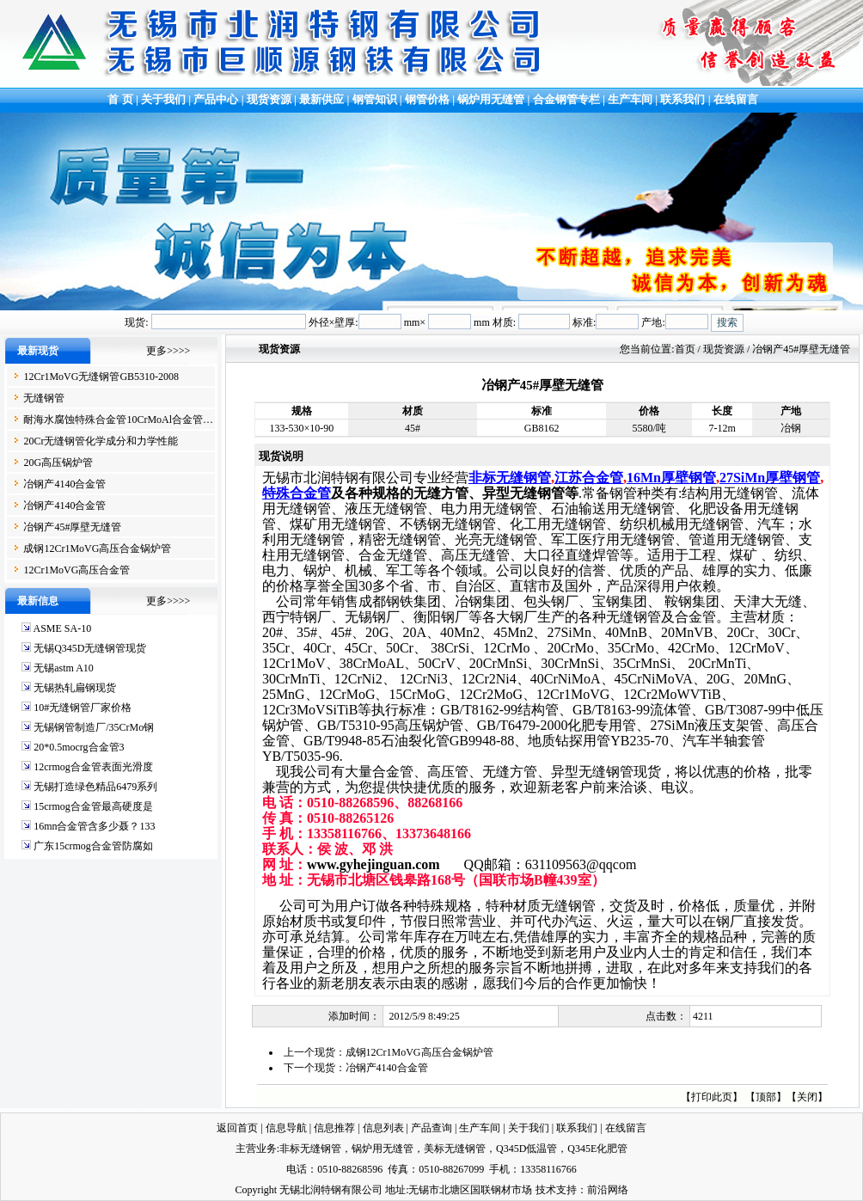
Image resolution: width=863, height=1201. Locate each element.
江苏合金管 (588, 477)
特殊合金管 (296, 493)
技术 (546, 1190)
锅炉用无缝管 (490, 99)
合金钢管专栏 (566, 99)
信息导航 (286, 1128)
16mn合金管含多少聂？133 (94, 826)
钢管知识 (374, 99)
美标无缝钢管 (455, 1149)
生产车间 (631, 99)
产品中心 (215, 99)
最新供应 (322, 99)
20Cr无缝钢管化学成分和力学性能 (100, 441)
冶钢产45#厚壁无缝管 (72, 527)
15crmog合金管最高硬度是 (93, 806)
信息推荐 (334, 1128)
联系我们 (682, 99)
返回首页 (237, 1128)
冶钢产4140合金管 (64, 484)
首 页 (119, 99)
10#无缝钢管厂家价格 (83, 708)
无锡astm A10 (64, 668)
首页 (685, 349)
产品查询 (431, 1128)
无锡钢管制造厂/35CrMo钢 (94, 727)
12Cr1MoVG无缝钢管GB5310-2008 (101, 377)
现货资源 (269, 99)
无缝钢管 (43, 398)
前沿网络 (607, 1190)
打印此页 (711, 1097)
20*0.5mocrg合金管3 (79, 747)
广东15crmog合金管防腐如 (93, 846)
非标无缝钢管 (509, 477)
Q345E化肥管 (597, 1149)
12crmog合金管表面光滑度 (93, 767)
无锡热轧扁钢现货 (75, 688)
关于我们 (163, 99)
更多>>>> (168, 351)
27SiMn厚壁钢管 (769, 477)
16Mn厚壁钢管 (671, 477)
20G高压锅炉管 (58, 463)
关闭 (807, 1097)
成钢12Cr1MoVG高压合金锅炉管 (97, 548)
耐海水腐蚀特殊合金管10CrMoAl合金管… (118, 420)
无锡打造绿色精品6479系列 (95, 787)
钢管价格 (427, 99)
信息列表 (383, 1128)
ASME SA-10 (62, 628)
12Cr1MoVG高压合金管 (76, 570)
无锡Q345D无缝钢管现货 (90, 648)
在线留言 (735, 99)
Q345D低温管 (526, 1149)
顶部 (766, 1097)
